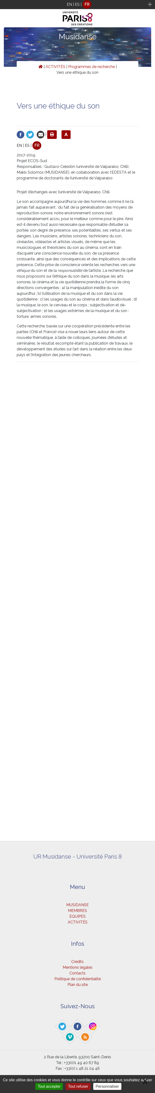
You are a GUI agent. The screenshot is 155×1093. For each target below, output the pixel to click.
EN (69, 4)
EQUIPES (77, 916)
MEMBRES (77, 910)
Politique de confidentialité (77, 979)
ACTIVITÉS (55, 66)
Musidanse (78, 36)
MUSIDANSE (77, 905)
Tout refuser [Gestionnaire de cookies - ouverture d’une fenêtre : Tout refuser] (78, 1086)
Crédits (77, 961)
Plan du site (77, 984)
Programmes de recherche (91, 66)
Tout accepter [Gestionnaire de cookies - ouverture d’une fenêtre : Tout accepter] (49, 1086)
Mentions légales (78, 967)
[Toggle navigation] (6, 4)
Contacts (77, 973)
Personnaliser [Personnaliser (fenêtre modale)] (107, 1086)
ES (77, 4)
